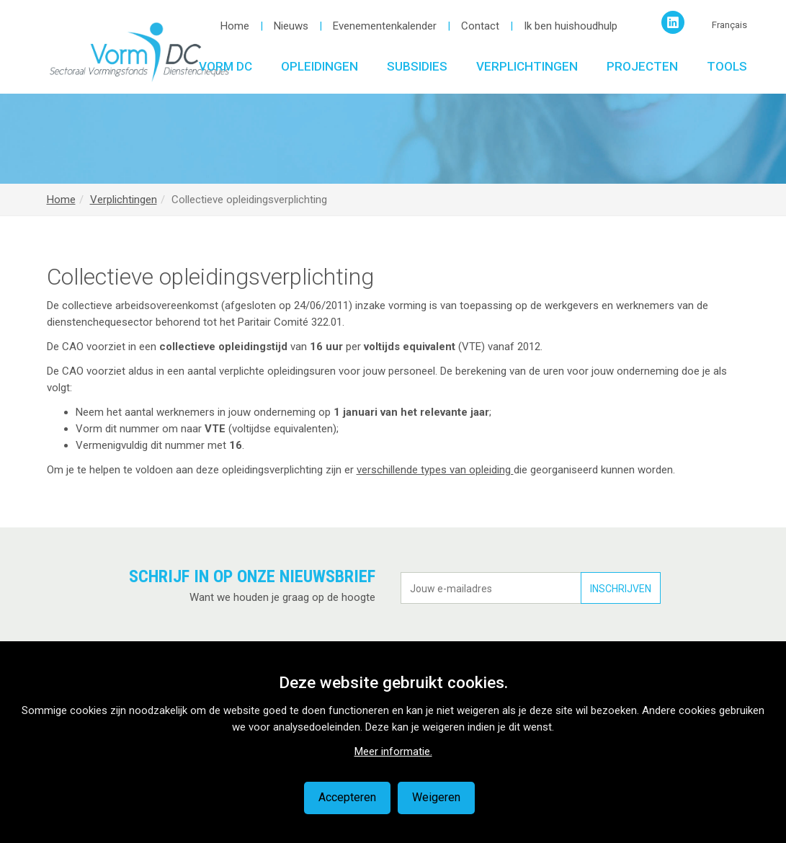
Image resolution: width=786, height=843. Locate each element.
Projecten (642, 66)
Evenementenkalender (385, 25)
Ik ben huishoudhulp (570, 25)
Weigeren (436, 797)
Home (234, 25)
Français (729, 24)
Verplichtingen (527, 66)
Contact (480, 25)
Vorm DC (225, 66)
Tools (727, 66)
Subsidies (417, 66)
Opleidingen (319, 66)
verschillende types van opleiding (435, 469)
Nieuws (291, 25)
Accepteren (347, 797)
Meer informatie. (393, 751)
